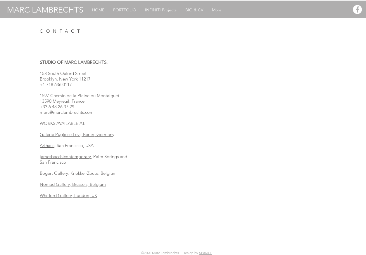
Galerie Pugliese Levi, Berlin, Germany (77, 134)
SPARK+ (205, 253)
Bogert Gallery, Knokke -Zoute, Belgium (78, 173)
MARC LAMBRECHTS (45, 10)
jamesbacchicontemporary (65, 156)
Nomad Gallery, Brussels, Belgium (73, 184)
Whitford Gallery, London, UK (68, 195)
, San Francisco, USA (74, 145)
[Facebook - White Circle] (357, 9)
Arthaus (47, 145)
